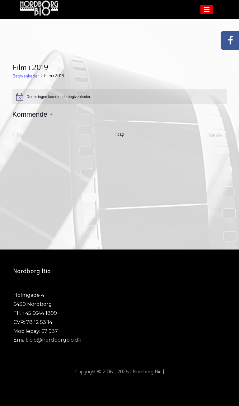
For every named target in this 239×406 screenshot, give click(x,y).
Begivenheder (25, 76)
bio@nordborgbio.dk (55, 340)
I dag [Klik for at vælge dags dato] (119, 134)
